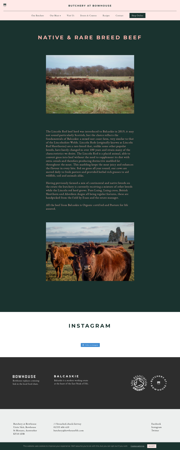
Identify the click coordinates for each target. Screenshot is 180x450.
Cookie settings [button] (137, 446)
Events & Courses (88, 15)
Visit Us (70, 15)
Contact (119, 15)
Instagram (156, 427)
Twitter (155, 430)
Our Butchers (37, 15)
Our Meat (54, 15)
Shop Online (137, 15)
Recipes (106, 15)
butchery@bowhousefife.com (69, 430)
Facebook (156, 423)
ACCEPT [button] (152, 446)
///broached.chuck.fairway (67, 423)
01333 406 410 (61, 427)
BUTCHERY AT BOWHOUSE (90, 5)
